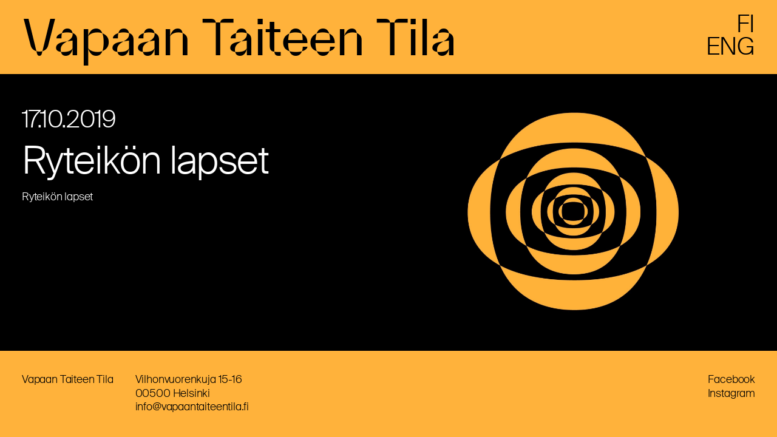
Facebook (731, 379)
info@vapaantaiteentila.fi (192, 406)
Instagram (731, 393)
